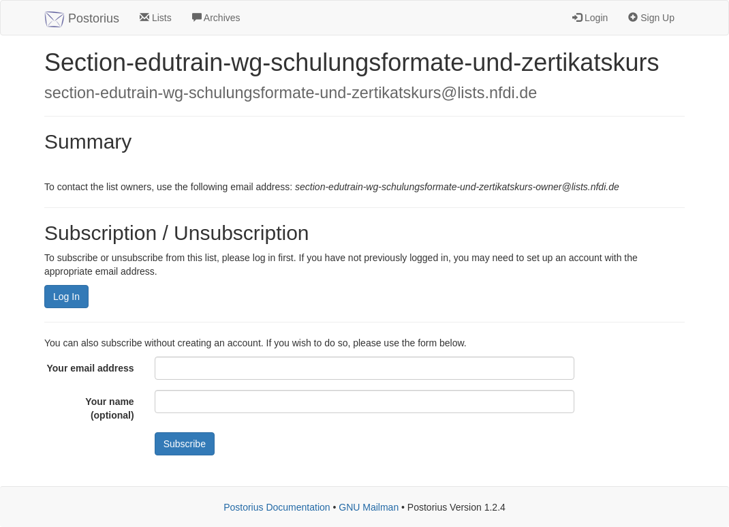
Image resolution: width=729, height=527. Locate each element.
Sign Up (651, 17)
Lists (156, 17)
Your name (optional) (109, 408)
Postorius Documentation (276, 507)
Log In (66, 296)
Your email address (90, 368)
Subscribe (185, 443)
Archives (216, 17)
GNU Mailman (369, 507)
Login (590, 17)
